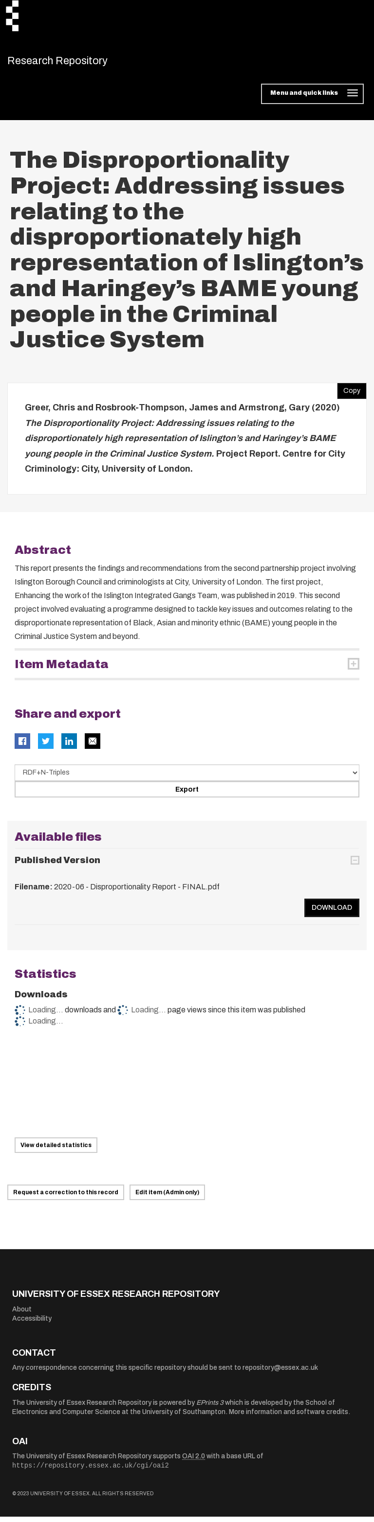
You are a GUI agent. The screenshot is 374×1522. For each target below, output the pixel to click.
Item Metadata (62, 669)
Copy (348, 394)
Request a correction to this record (65, 1197)
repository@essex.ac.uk (280, 1373)
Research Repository (75, 63)
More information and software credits (288, 1417)
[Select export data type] (187, 777)
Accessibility (32, 1323)
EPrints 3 (210, 1407)
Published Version (57, 865)
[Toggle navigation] (312, 99)
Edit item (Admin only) (167, 1197)
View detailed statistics (56, 1150)
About (22, 1314)
